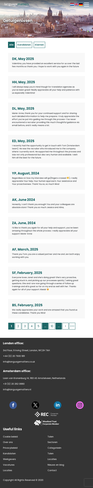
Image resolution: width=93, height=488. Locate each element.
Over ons (8, 442)
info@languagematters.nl (17, 389)
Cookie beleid (10, 436)
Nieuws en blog (56, 464)
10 (52, 326)
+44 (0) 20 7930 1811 (14, 356)
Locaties (7, 470)
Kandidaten (9, 453)
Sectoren (52, 442)
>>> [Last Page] (72, 326)
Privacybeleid (10, 447)
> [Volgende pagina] (65, 326)
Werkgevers (9, 459)
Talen (51, 436)
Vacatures (9, 464)
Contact (52, 470)
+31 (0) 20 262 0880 (14, 383)
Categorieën (54, 447)
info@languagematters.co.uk (19, 361)
